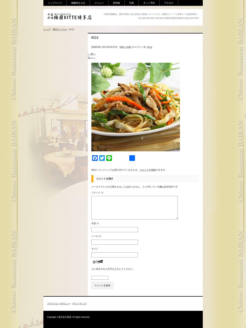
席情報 (116, 3)
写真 (131, 3)
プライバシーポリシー (58, 303)
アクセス (168, 3)
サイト (94, 248)
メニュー (99, 3)
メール (96, 236)
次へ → (91, 57)
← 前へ (91, 54)
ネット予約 (149, 3)
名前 (95, 223)
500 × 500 (125, 47)
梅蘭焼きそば (78, 3)
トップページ (55, 3)
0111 (149, 47)
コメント (97, 192)
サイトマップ (79, 303)
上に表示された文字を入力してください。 (113, 269)
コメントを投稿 (148, 170)
